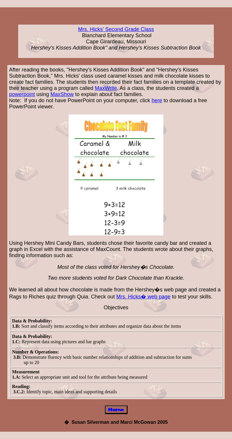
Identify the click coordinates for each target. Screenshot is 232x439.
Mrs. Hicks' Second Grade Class (116, 29)
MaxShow (62, 94)
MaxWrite (106, 88)
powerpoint (22, 94)
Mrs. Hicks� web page (143, 297)
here (157, 100)
